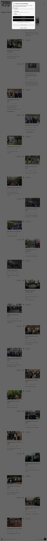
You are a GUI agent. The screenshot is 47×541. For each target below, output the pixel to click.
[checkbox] (13, 11)
